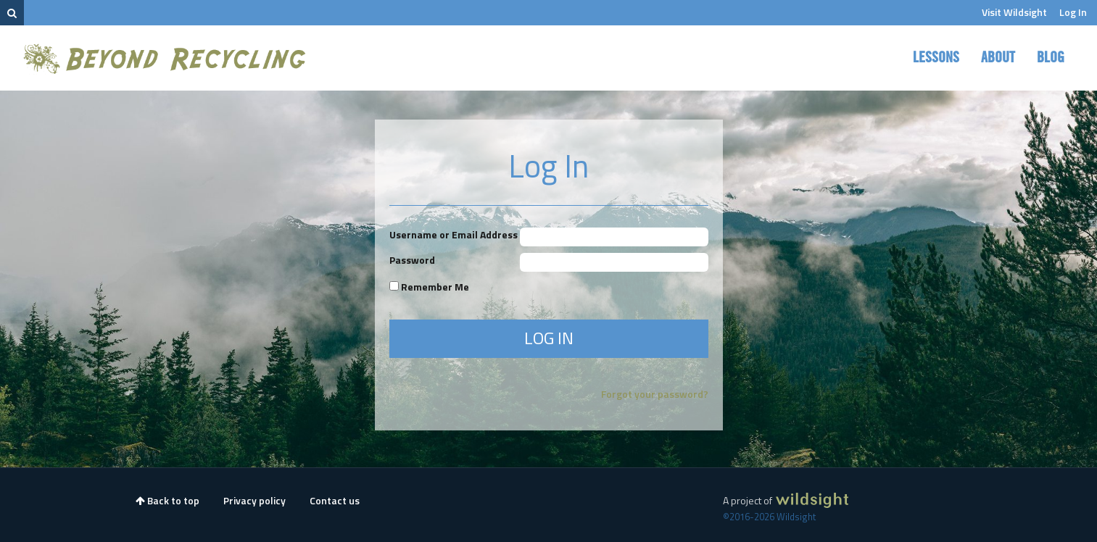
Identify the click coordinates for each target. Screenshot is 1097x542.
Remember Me (429, 286)
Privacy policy (254, 500)
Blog (1050, 58)
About (998, 58)
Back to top (167, 500)
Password (412, 260)
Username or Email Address (453, 235)
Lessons (936, 58)
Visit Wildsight (1014, 12)
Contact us (335, 500)
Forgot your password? (654, 393)
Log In (1073, 12)
